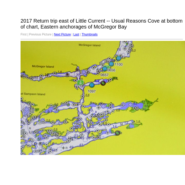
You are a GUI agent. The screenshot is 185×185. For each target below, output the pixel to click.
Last (76, 34)
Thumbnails (90, 34)
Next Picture (62, 34)
